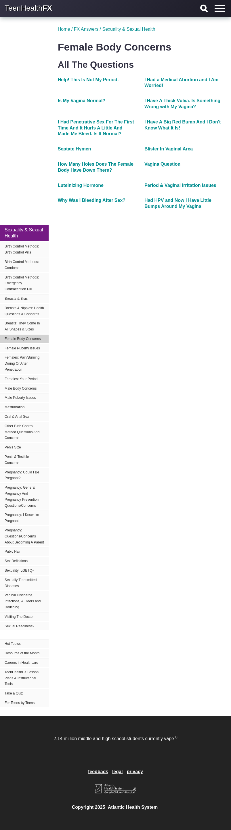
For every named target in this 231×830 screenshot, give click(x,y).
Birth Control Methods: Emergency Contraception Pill (22, 283)
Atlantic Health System (133, 807)
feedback (98, 771)
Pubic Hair (12, 552)
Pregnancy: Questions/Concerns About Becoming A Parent (24, 536)
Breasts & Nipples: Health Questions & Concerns (24, 311)
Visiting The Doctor (19, 617)
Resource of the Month (22, 653)
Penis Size (13, 447)
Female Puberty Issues (22, 348)
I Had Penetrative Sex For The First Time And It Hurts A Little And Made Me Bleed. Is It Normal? (96, 127)
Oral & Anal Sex (17, 417)
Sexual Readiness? (19, 626)
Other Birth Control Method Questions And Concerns (22, 432)
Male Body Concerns (21, 388)
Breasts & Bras (16, 299)
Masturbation (14, 407)
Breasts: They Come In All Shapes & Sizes (22, 326)
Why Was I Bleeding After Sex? (91, 200)
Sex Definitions (16, 561)
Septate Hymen (74, 148)
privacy (135, 771)
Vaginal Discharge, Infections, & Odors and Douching (23, 601)
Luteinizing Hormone (81, 185)
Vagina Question (162, 164)
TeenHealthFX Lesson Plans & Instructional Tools (22, 678)
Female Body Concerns (23, 339)
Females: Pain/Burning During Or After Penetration (22, 363)
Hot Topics (13, 644)
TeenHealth (28, 8)
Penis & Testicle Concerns (17, 460)
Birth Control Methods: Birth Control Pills (22, 249)
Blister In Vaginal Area (168, 148)
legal (117, 771)
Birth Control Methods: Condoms (22, 265)
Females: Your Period (21, 379)
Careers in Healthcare (21, 663)
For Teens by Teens (20, 703)
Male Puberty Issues (20, 398)
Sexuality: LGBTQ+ (19, 570)
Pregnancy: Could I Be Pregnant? (22, 475)
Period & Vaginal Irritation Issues (180, 185)
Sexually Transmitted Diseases (21, 583)
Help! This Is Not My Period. (88, 79)
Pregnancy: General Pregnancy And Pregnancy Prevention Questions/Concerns (22, 496)
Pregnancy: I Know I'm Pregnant (22, 518)
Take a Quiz (14, 693)
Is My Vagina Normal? (81, 100)
